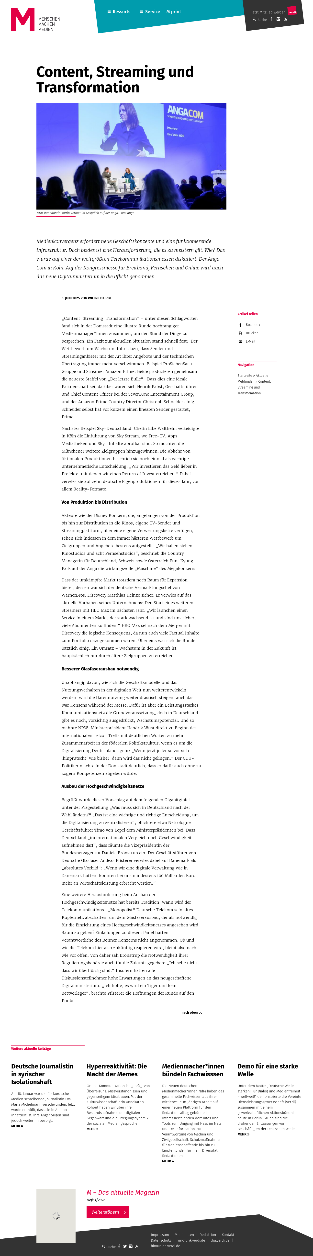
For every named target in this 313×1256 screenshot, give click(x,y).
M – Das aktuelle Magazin (123, 1192)
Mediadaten (184, 1235)
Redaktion (208, 1235)
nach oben (190, 1013)
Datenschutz (161, 1240)
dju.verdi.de (220, 1240)
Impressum (160, 1235)
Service (152, 11)
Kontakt (228, 1235)
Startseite (244, 376)
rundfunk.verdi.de (191, 1240)
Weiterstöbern (105, 1212)
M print (173, 11)
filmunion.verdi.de (165, 1246)
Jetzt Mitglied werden (268, 12)
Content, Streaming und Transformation (254, 387)
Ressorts (121, 11)
